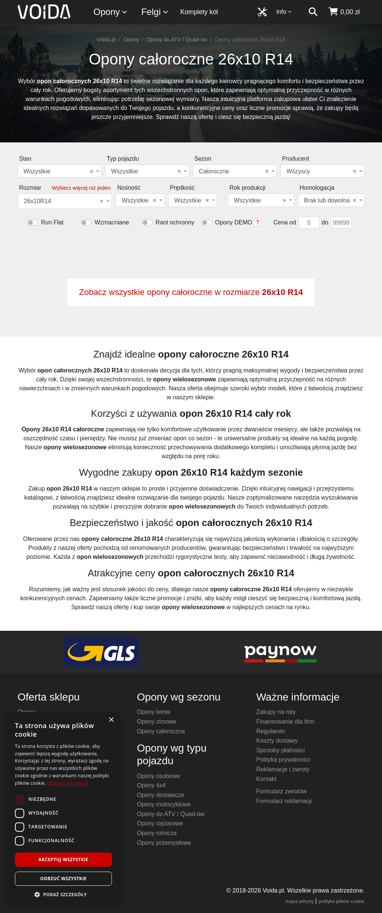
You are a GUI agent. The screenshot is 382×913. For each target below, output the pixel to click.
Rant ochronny (175, 222)
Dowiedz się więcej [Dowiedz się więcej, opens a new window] (67, 783)
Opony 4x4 (151, 785)
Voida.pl (106, 39)
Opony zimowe (156, 721)
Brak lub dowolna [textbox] (330, 201)
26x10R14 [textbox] (63, 201)
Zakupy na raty (276, 712)
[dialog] (63, 809)
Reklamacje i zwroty (282, 769)
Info (284, 11)
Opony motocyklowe (164, 804)
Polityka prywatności (283, 759)
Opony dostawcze (160, 795)
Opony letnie (153, 712)
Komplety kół (199, 12)
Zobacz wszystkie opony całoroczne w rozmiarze (191, 292)
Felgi (155, 12)
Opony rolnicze (157, 833)
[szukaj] (313, 12)
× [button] (111, 720)
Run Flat (52, 222)
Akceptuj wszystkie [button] (63, 859)
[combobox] (59, 170)
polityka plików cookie (341, 901)
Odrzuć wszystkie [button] (63, 878)
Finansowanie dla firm (285, 721)
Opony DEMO (234, 222)
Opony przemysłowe (164, 843)
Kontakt (266, 779)
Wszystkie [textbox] (58, 171)
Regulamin (270, 731)
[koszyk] (343, 12)
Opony (111, 12)
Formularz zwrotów (281, 791)
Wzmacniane (111, 222)
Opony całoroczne (161, 731)
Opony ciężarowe (160, 823)
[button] (63, 894)
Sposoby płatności (280, 750)
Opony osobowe (158, 776)
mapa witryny (300, 901)
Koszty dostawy (277, 740)
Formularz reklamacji (283, 801)
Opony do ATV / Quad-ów (177, 39)
